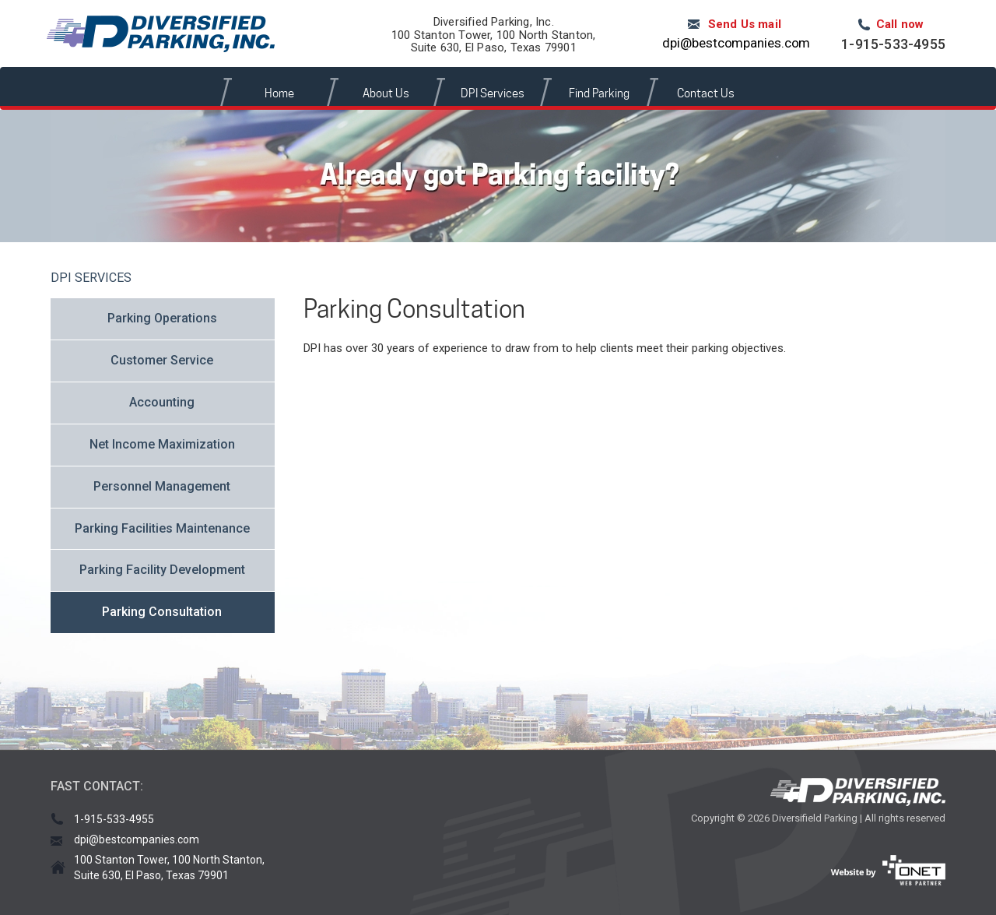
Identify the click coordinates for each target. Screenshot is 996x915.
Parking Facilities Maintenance (162, 528)
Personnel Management (161, 486)
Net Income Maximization (162, 444)
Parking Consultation (162, 611)
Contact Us (706, 93)
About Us (386, 93)
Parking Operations (162, 318)
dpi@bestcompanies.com (736, 43)
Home (279, 93)
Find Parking (599, 93)
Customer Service (161, 360)
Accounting (162, 402)
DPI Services (492, 93)
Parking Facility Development (162, 569)
